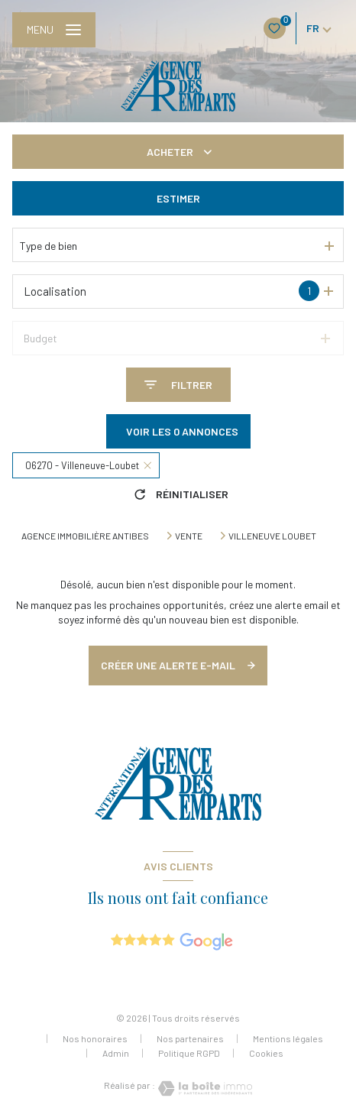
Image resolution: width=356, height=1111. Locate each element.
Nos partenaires (190, 1038)
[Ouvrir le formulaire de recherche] (178, 385)
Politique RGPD (189, 1053)
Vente (188, 535)
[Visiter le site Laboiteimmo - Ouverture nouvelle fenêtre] (204, 1088)
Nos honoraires (95, 1038)
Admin (115, 1053)
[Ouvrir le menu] (53, 29)
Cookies (266, 1053)
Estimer (178, 198)
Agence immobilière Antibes (85, 535)
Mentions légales (288, 1038)
